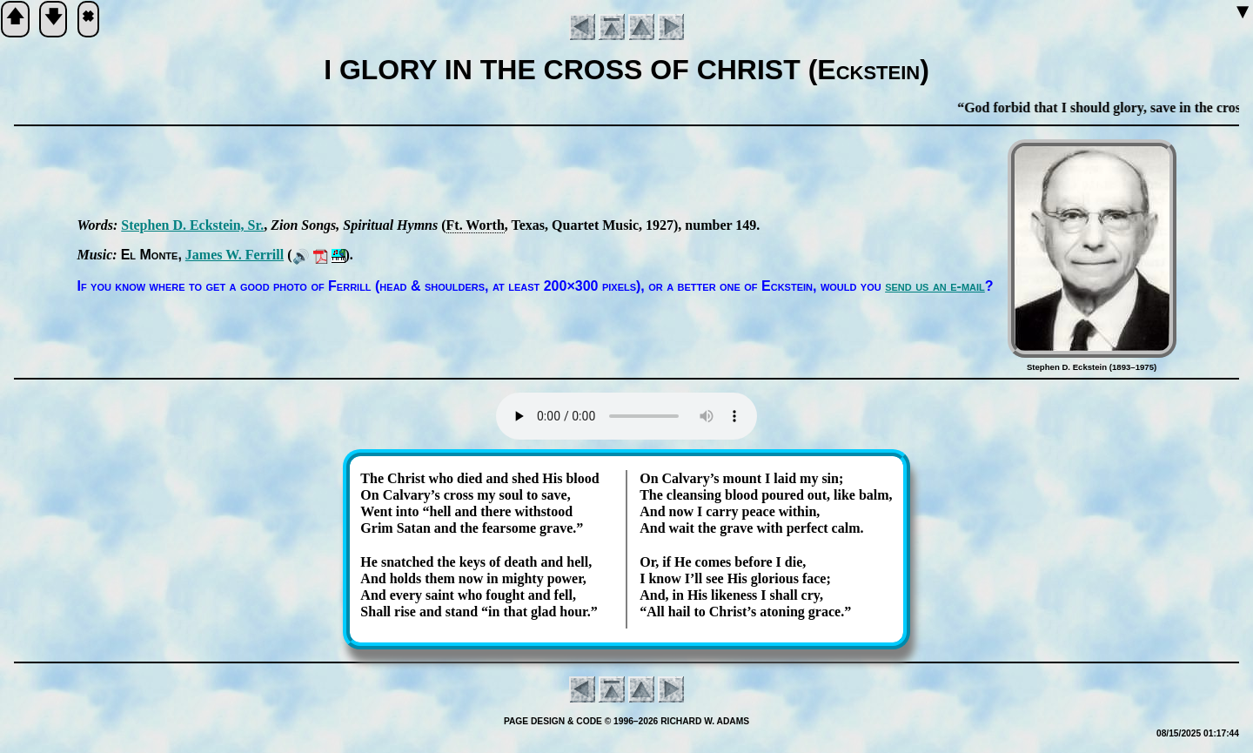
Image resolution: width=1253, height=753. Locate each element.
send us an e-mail (935, 286)
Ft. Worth (475, 225)
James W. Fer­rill (234, 254)
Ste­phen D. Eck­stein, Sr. (192, 225)
